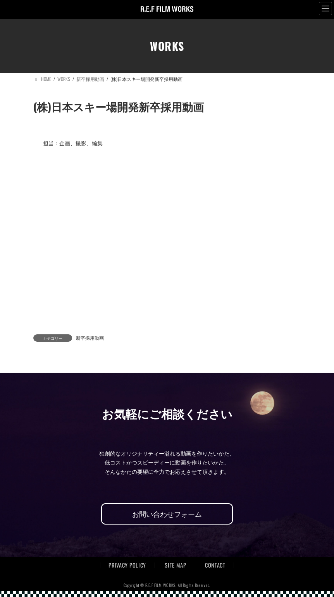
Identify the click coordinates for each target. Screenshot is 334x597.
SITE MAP (175, 565)
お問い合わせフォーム (167, 514)
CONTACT (215, 565)
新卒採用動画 (90, 337)
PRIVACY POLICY (127, 565)
